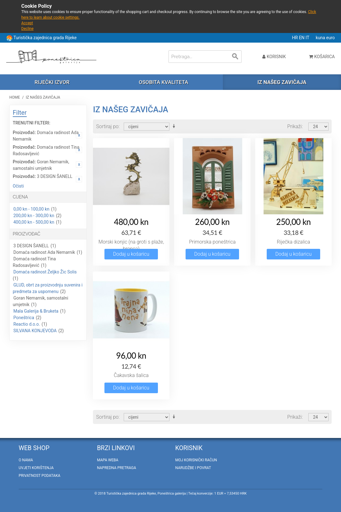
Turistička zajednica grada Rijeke (44, 37)
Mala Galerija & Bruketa (35, 311)
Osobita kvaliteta (163, 82)
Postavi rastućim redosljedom (175, 126)
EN (302, 37)
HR (295, 37)
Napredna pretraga (116, 468)
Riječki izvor (52, 82)
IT (308, 37)
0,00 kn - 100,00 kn (31, 209)
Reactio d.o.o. (26, 324)
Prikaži (294, 126)
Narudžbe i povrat (193, 468)
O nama (26, 460)
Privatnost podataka (39, 475)
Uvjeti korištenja (36, 468)
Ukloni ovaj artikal (79, 135)
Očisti (18, 186)
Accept (27, 23)
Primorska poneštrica (212, 242)
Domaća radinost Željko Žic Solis (45, 271)
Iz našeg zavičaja (281, 82)
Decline (27, 28)
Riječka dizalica (293, 242)
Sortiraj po (107, 126)
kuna (321, 37)
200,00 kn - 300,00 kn (33, 215)
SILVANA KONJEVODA (35, 330)
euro (330, 37)
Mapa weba (107, 460)
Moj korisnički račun (196, 460)
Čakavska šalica (131, 375)
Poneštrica (23, 317)
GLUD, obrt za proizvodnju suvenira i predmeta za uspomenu (47, 288)
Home (14, 97)
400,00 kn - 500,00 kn (33, 222)
